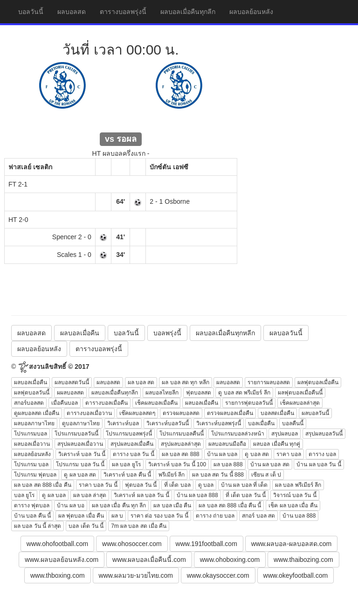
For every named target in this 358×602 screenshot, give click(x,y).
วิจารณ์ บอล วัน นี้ (295, 495)
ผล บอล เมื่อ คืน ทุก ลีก (119, 505)
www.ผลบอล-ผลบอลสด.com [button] (291, 543)
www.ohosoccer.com (132, 543)
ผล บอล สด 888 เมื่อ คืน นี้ (230, 505)
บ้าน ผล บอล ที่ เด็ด (244, 485)
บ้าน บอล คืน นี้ (32, 515)
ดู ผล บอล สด (80, 474)
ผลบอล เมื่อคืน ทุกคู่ (276, 444)
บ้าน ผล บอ (70, 505)
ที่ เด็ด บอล (177, 485)
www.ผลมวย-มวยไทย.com (136, 575)
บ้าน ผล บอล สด (269, 464)
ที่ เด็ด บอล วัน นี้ (246, 495)
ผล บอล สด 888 (181, 454)
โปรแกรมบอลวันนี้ (76, 433)
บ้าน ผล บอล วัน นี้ (318, 464)
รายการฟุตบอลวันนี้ (249, 403)
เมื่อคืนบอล (64, 403)
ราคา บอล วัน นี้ (98, 485)
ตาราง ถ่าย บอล (215, 515)
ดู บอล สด (257, 454)
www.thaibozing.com (303, 559)
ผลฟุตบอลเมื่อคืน (317, 382)
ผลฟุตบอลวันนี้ (31, 392)
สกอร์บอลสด (29, 403)
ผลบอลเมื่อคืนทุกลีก (187, 11)
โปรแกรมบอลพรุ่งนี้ (129, 433)
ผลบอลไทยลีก (162, 392)
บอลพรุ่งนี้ (167, 333)
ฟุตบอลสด (198, 392)
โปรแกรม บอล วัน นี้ (80, 464)
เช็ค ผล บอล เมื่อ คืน (292, 505)
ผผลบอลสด (70, 392)
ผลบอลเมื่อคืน (79, 333)
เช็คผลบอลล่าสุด (300, 403)
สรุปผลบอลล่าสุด (181, 444)
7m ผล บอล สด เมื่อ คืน (138, 526)
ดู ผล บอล (54, 495)
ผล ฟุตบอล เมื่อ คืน (81, 515)
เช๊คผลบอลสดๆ (137, 413)
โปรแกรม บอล (31, 464)
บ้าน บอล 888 (299, 515)
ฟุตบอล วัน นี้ (141, 485)
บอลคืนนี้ (292, 423)
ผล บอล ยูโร (126, 464)
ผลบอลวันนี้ (286, 333)
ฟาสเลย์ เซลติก (30, 167)
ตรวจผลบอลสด (181, 413)
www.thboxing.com (57, 575)
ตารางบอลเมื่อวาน (89, 413)
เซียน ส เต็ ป (266, 474)
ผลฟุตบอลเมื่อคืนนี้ (300, 392)
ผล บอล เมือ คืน (172, 505)
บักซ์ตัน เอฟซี (169, 167)
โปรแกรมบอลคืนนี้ (181, 433)
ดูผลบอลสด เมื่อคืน (36, 413)
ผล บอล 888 (228, 464)
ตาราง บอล (322, 454)
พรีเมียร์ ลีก (171, 474)
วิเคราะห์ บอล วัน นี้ (81, 454)
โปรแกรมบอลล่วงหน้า (237, 433)
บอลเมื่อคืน (261, 423)
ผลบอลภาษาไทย (34, 423)
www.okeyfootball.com (295, 575)
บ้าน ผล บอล (222, 454)
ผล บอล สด (141, 382)
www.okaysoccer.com (218, 575)
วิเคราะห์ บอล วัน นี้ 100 (177, 464)
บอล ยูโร (24, 495)
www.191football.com (206, 543)
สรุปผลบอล (284, 433)
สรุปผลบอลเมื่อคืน (131, 444)
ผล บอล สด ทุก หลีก (185, 382)
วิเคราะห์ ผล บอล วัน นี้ (141, 495)
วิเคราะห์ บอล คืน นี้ (127, 474)
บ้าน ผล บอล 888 (197, 495)
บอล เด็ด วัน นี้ (86, 526)
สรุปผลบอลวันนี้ (324, 433)
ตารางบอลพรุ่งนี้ (123, 11)
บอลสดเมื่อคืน (277, 413)
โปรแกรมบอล (30, 433)
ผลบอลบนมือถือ (227, 444)
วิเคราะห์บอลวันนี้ (167, 423)
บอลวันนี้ (30, 11)
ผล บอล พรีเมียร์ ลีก (298, 485)
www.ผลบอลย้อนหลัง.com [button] (61, 559)
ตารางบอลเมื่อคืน (106, 403)
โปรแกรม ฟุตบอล (35, 474)
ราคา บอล (288, 454)
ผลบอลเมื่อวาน (32, 444)
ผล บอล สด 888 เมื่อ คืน (42, 485)
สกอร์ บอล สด (258, 515)
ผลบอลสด (71, 11)
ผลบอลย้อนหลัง (251, 11)
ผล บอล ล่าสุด (90, 495)
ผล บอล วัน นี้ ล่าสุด (37, 526)
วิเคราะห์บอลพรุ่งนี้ (218, 423)
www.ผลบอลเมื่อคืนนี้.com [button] (149, 559)
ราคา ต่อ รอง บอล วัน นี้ (159, 515)
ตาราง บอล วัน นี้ (133, 454)
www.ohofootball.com (57, 543)
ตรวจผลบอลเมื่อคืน (230, 413)
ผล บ (117, 515)
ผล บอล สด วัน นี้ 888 (218, 474)
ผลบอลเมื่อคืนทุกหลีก (225, 333)
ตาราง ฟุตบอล (31, 505)
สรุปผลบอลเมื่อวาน (80, 444)
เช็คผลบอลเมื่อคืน (156, 403)
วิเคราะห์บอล (123, 423)
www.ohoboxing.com (230, 559)
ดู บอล (205, 485)
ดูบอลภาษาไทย (81, 423)
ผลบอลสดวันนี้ (72, 382)
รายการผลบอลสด (269, 382)
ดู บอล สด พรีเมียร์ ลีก (244, 392)
